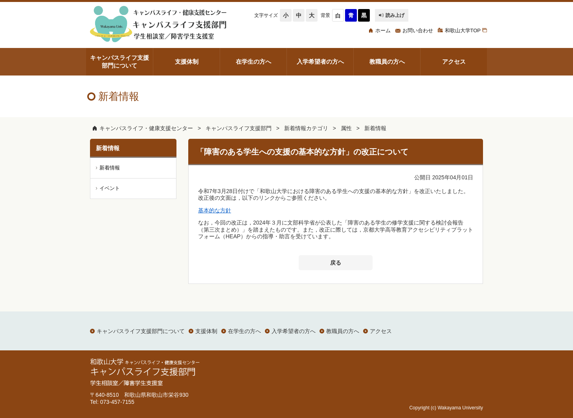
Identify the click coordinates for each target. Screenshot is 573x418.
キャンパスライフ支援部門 (239, 128)
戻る (335, 263)
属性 (346, 128)
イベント (109, 188)
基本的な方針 (214, 210)
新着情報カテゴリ (306, 128)
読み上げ (391, 15)
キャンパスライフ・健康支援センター (146, 128)
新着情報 (375, 128)
